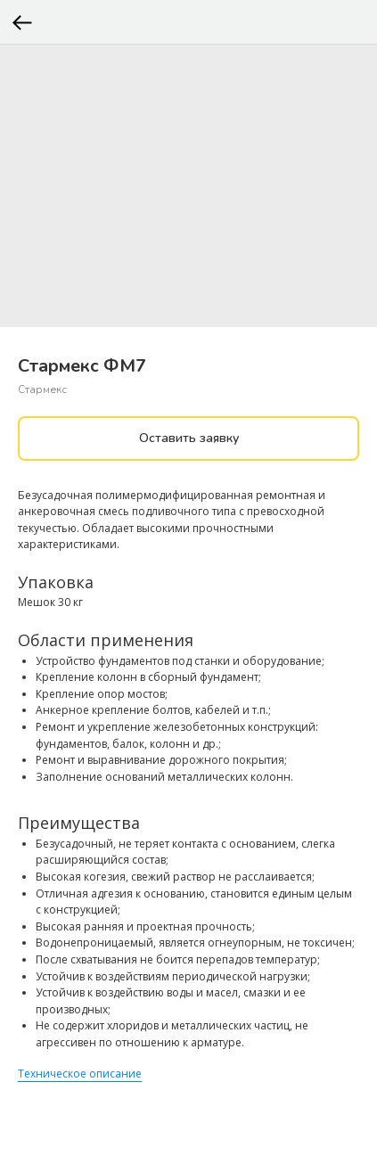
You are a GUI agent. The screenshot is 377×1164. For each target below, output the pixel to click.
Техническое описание (80, 1073)
